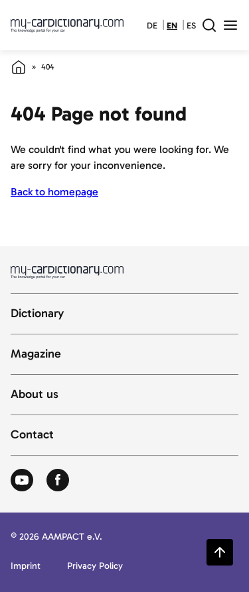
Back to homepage (54, 191)
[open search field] (209, 25)
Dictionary (37, 314)
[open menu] (230, 25)
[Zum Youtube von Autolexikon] (22, 481)
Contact (32, 435)
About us (34, 394)
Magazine (36, 354)
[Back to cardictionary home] (67, 25)
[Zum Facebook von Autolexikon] (57, 481)
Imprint (26, 566)
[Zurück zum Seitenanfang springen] (220, 552)
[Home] (19, 67)
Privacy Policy (95, 566)
